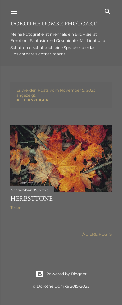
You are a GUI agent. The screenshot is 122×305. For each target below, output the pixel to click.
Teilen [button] (15, 207)
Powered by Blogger (61, 274)
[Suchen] (108, 10)
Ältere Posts (97, 234)
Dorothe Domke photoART (53, 23)
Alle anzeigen (32, 100)
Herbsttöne (31, 198)
